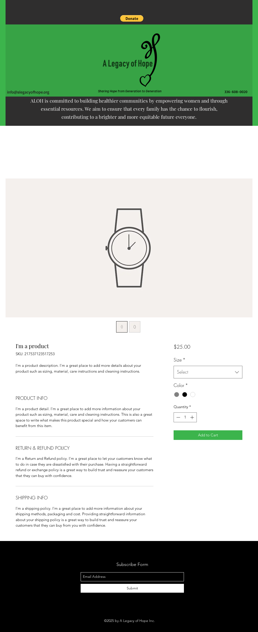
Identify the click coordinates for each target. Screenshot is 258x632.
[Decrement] (177, 417)
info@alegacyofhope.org (28, 92)
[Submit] (132, 588)
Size (179, 360)
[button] (131, 18)
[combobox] (208, 372)
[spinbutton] (185, 417)
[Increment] (192, 417)
